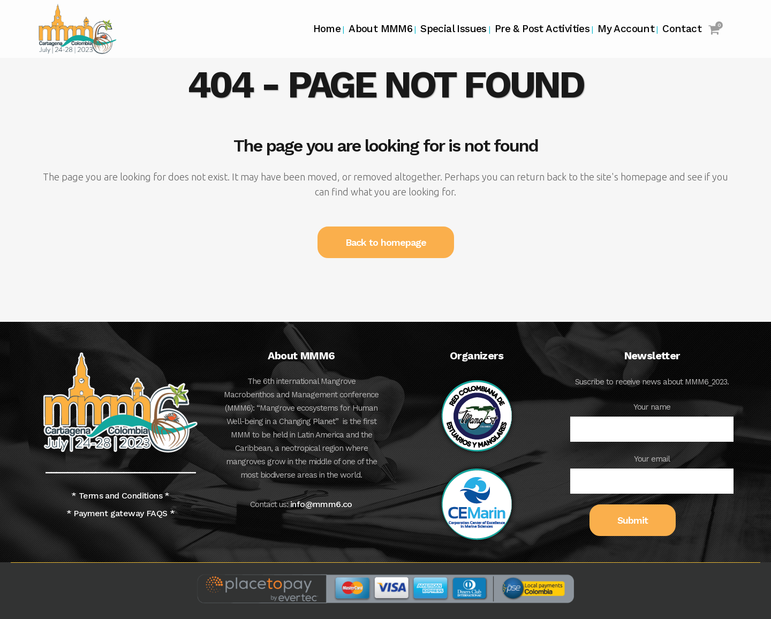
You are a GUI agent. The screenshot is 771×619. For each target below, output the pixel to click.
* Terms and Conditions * (120, 495)
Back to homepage (385, 242)
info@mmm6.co (321, 504)
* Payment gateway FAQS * (120, 513)
